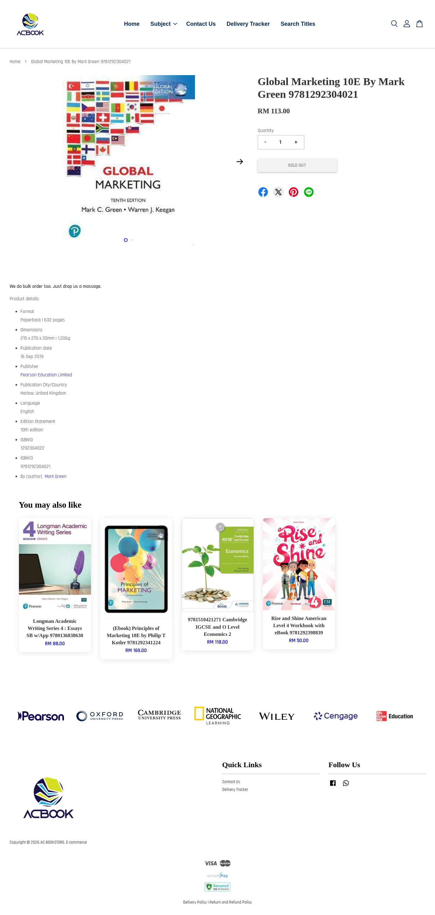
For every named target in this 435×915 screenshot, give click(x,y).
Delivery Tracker (248, 24)
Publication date (36, 348)
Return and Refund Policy (231, 902)
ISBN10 (26, 440)
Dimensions (31, 330)
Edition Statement (37, 421)
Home (132, 24)
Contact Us (201, 24)
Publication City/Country (43, 385)
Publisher (29, 366)
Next (240, 162)
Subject (164, 24)
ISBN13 (26, 458)
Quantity (266, 131)
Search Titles (298, 24)
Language (30, 403)
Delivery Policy (195, 902)
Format (27, 312)
